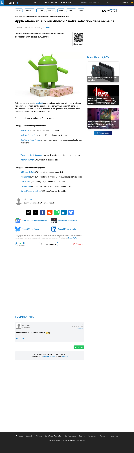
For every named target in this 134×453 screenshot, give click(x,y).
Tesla (81, 10)
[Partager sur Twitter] (35, 212)
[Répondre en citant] (79, 324)
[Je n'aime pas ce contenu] (23, 243)
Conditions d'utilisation (53, 436)
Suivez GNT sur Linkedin (67, 229)
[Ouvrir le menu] (2, 2)
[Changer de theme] (132, 2)
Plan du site (104, 436)
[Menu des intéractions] (83, 324)
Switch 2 (51, 10)
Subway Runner (27, 160)
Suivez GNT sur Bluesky (30, 229)
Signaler (78, 244)
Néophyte (27, 327)
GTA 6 (18, 10)
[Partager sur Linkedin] (64, 212)
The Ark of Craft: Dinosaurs (32, 155)
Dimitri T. (30, 199)
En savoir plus (72, 238)
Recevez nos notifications (67, 220)
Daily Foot (25, 130)
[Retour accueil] (13, 3)
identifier (65, 357)
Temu (61, 10)
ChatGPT (71, 10)
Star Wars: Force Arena (30, 140)
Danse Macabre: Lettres (31, 191)
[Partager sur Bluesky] (71, 212)
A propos (19, 436)
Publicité (39, 436)
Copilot (40, 10)
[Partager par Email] (28, 212)
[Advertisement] (49, 49)
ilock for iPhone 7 (28, 135)
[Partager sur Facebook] (42, 212)
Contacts (29, 436)
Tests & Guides (50, 3)
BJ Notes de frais (28, 172)
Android (39, 103)
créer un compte (49, 357)
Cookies (82, 436)
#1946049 (80, 328)
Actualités (35, 3)
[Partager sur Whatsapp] (57, 212)
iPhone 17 (29, 10)
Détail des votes (20, 245)
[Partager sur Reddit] (49, 212)
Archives (114, 436)
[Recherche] (108, 3)
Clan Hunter (25, 181)
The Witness (26, 186)
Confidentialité (70, 436)
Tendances (92, 436)
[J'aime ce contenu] (16, 243)
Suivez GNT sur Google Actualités (34, 220)
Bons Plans (66, 3)
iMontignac (25, 177)
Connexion (124, 3)
